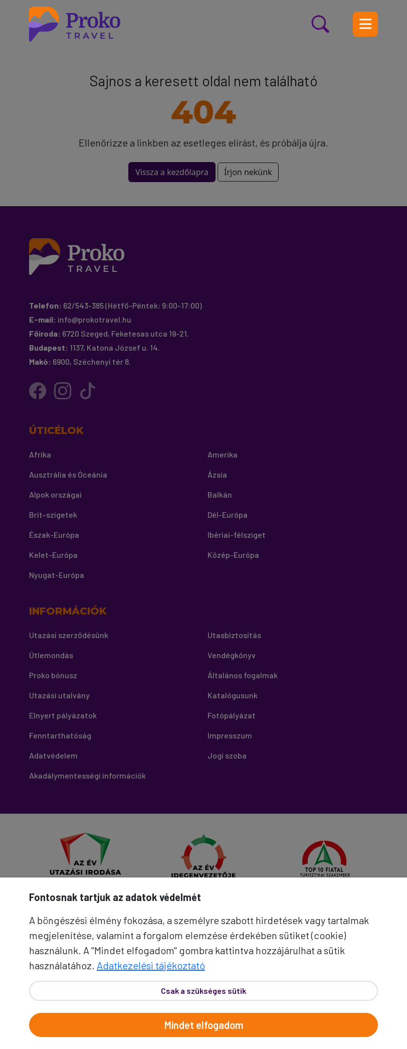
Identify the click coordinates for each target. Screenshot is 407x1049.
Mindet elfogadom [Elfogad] (203, 1025)
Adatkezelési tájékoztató (151, 965)
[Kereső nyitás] (332, 24)
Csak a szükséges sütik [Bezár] (203, 990)
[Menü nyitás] (365, 24)
